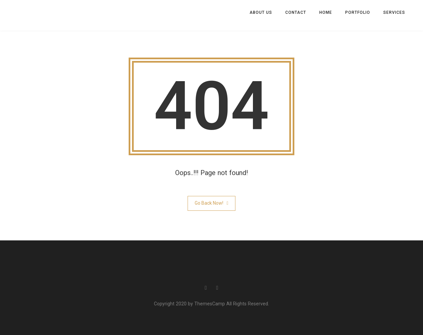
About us (261, 12)
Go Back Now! (211, 203)
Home (325, 12)
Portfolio (357, 12)
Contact (295, 12)
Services (394, 12)
